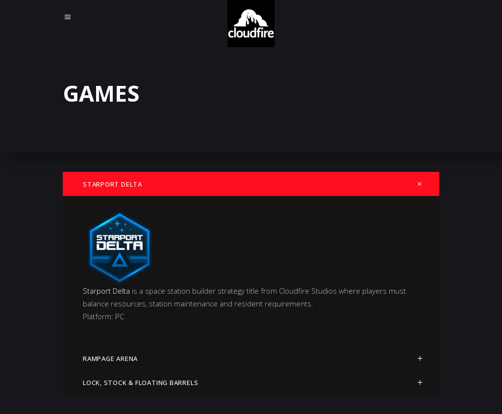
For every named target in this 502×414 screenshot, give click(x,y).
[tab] (251, 184)
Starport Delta (106, 291)
